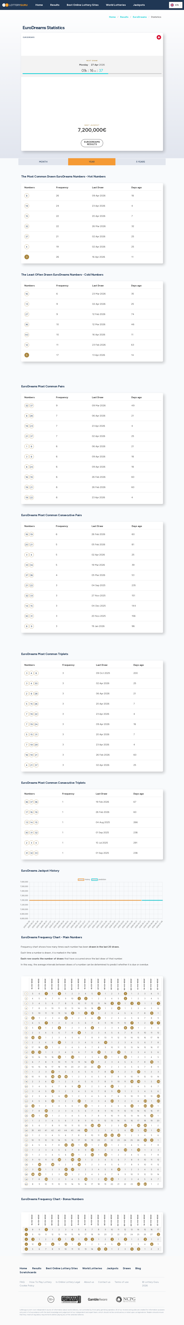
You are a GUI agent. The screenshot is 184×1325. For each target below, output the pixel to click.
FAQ (22, 1282)
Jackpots (139, 5)
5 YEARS (140, 161)
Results (124, 17)
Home (112, 17)
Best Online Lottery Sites (83, 5)
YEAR (92, 161)
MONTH (43, 161)
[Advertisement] (92, 100)
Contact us (104, 1282)
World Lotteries (116, 5)
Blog (138, 1268)
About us (89, 1282)
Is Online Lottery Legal (68, 1282)
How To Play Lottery (40, 1282)
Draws (127, 1268)
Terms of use (122, 1282)
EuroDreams (140, 17)
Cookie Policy (27, 1285)
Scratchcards (28, 1272)
